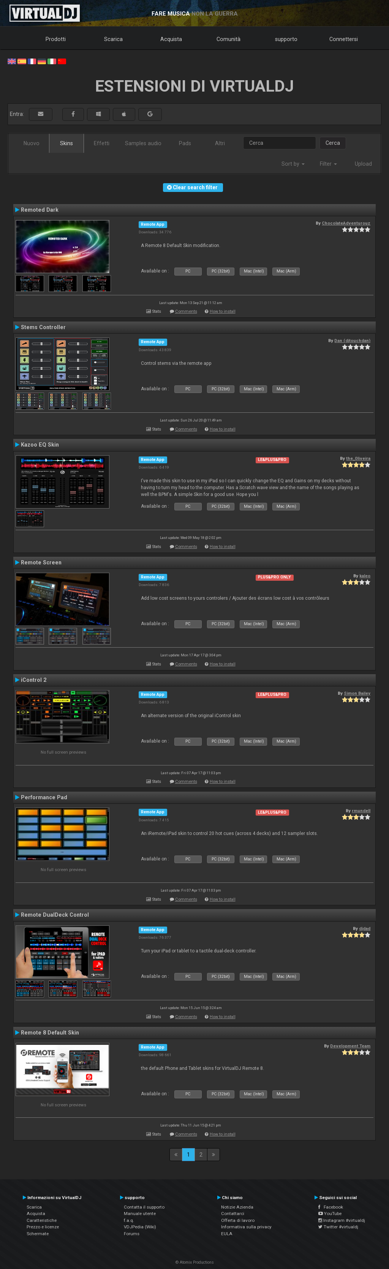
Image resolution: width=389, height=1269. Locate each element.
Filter (328, 164)
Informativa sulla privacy (246, 1226)
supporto (286, 39)
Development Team (350, 1046)
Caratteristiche (42, 1220)
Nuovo (32, 143)
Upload (363, 164)
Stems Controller (43, 327)
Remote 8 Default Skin (50, 1033)
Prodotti (56, 39)
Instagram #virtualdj (341, 1220)
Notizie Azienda (237, 1207)
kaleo (364, 575)
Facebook (330, 1207)
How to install (223, 311)
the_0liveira (358, 458)
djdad (364, 928)
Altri (220, 143)
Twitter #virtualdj (338, 1226)
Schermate (38, 1233)
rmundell (361, 810)
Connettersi (343, 39)
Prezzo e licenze (43, 1226)
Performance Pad (44, 797)
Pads (185, 143)
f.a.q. (129, 1220)
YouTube (330, 1213)
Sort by (293, 164)
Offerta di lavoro (238, 1220)
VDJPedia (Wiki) (140, 1226)
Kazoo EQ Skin (40, 445)
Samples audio (143, 143)
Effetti (101, 143)
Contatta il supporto (144, 1207)
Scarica (113, 39)
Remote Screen (41, 562)
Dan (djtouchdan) (352, 340)
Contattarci (232, 1213)
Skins (66, 143)
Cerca (333, 143)
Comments (186, 311)
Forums (131, 1233)
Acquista (171, 39)
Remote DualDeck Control (55, 915)
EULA (226, 1233)
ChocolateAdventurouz (346, 223)
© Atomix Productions (195, 1262)
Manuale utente (140, 1213)
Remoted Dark (40, 210)
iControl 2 (33, 680)
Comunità (228, 39)
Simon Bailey (357, 693)
